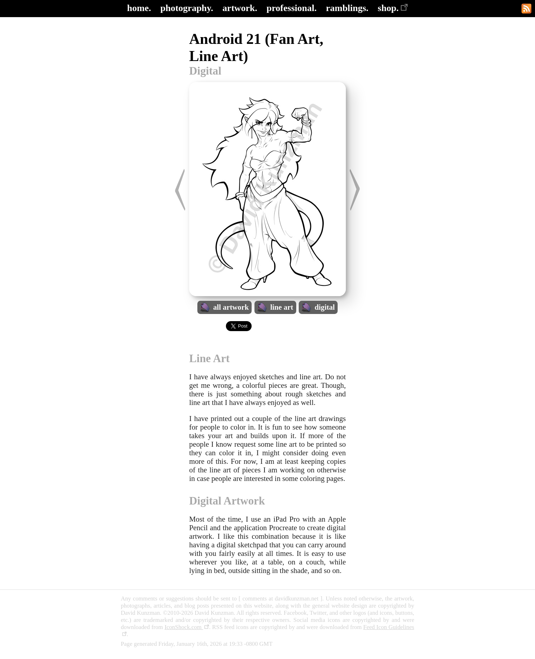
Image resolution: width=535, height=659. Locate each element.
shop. (393, 8)
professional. (292, 8)
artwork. (239, 8)
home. (139, 8)
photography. (186, 8)
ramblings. (347, 8)
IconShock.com (187, 627)
